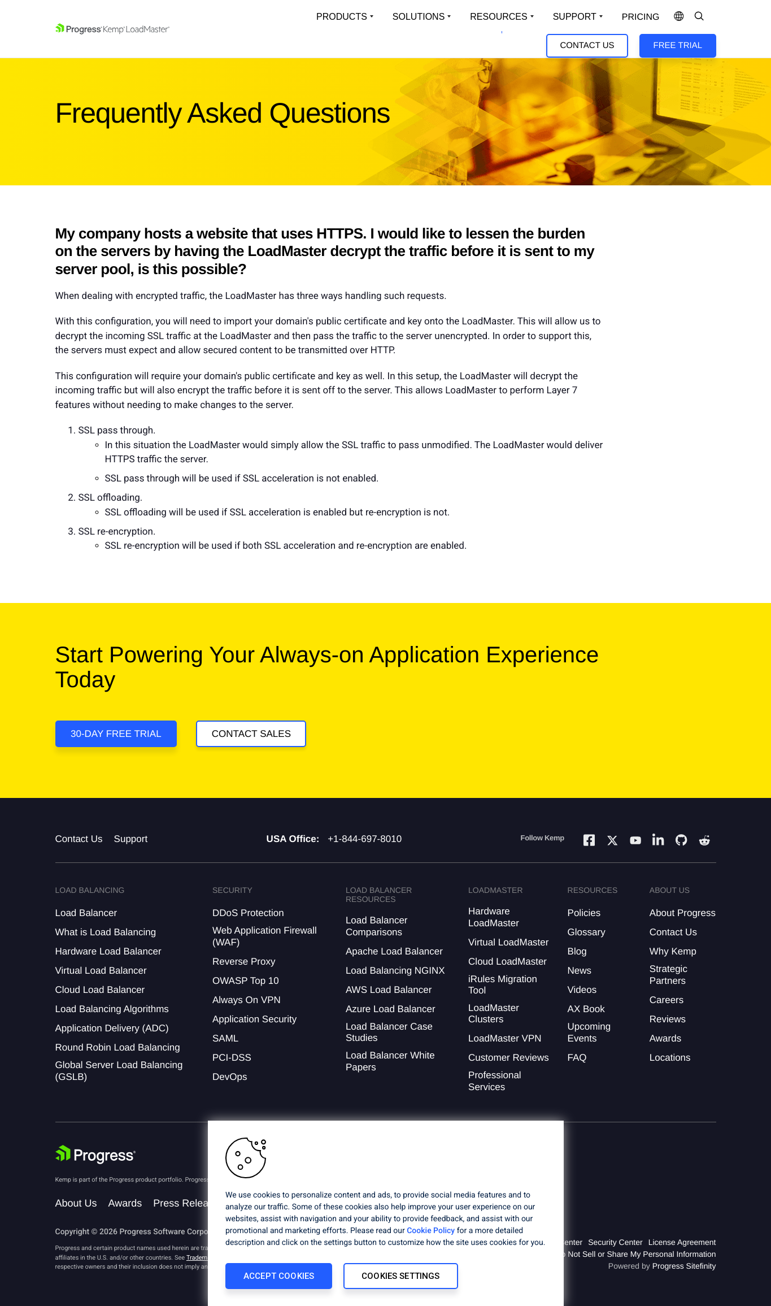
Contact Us (587, 45)
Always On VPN (246, 1000)
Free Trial (678, 45)
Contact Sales (251, 733)
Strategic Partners (668, 975)
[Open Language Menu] (679, 17)
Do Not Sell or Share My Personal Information (635, 1254)
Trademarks (202, 1257)
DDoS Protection (248, 913)
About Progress (683, 913)
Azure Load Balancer (390, 1009)
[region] (386, 1213)
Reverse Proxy (243, 961)
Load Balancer (86, 913)
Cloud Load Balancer (100, 989)
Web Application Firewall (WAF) (264, 936)
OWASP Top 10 (245, 980)
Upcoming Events (589, 1032)
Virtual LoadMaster (508, 942)
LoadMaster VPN (504, 1038)
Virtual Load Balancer (101, 970)
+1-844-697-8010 (365, 839)
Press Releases (188, 1203)
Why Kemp (673, 951)
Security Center (615, 1242)
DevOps (229, 1076)
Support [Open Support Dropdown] (574, 16)
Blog (577, 951)
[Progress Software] (96, 1154)
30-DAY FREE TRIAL (116, 733)
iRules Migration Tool (502, 985)
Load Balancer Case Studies (389, 1032)
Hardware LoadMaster (493, 917)
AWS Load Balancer (389, 989)
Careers (666, 1000)
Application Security (254, 1019)
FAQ (577, 1057)
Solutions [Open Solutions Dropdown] (419, 16)
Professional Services (494, 1081)
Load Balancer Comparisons (377, 926)
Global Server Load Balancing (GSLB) (119, 1071)
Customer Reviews (508, 1057)
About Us (76, 1203)
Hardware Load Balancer (108, 951)
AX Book (586, 1009)
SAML (225, 1038)
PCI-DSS (231, 1057)
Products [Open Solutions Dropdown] (341, 16)
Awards (665, 1038)
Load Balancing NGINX (395, 970)
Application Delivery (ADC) (112, 1028)
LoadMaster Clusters (493, 1014)
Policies (584, 913)
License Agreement (682, 1242)
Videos (582, 989)
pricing (641, 17)
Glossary (587, 932)
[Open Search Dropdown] (699, 17)
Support (131, 839)
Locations (670, 1057)
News (580, 970)
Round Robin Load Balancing (117, 1047)
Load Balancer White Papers (390, 1061)
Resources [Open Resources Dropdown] (498, 16)
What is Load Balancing (105, 932)
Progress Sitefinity (684, 1265)
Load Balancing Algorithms (112, 1009)
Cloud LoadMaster (507, 961)
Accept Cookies (278, 1276)
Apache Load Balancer (394, 951)
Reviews (668, 1019)
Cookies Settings (400, 1276)
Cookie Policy (431, 1230)
